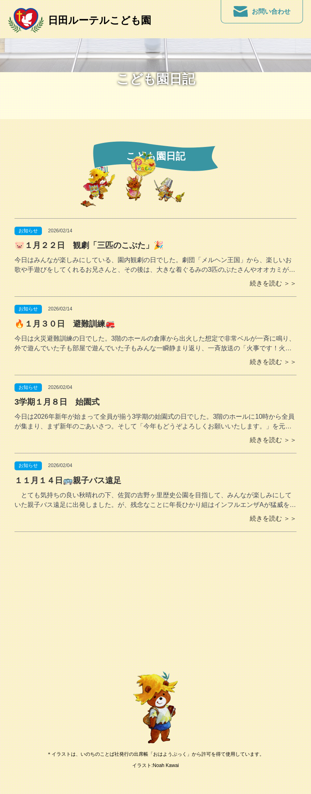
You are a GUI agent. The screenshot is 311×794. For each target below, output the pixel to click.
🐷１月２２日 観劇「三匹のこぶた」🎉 (89, 245)
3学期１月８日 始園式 (61, 401)
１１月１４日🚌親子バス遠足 (68, 480)
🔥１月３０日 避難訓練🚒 (65, 323)
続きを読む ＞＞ (273, 283)
